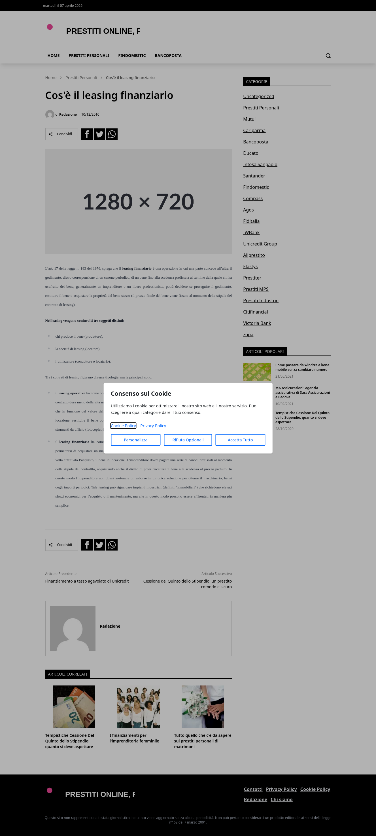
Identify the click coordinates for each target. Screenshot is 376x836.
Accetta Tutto (240, 440)
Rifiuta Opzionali (187, 440)
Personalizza (136, 440)
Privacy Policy (153, 425)
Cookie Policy (123, 425)
